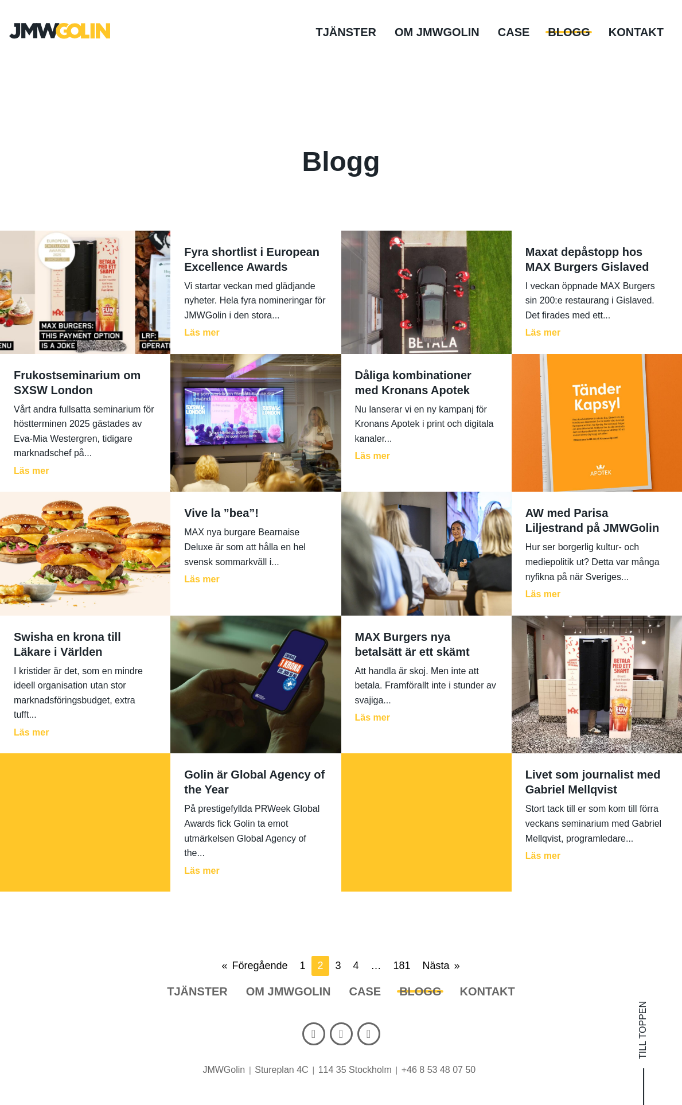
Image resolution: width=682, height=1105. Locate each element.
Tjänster (345, 32)
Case (514, 32)
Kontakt (636, 32)
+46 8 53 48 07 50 (439, 1070)
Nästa (436, 965)
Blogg (569, 32)
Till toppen (643, 1030)
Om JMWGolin (437, 32)
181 (402, 965)
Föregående (259, 965)
